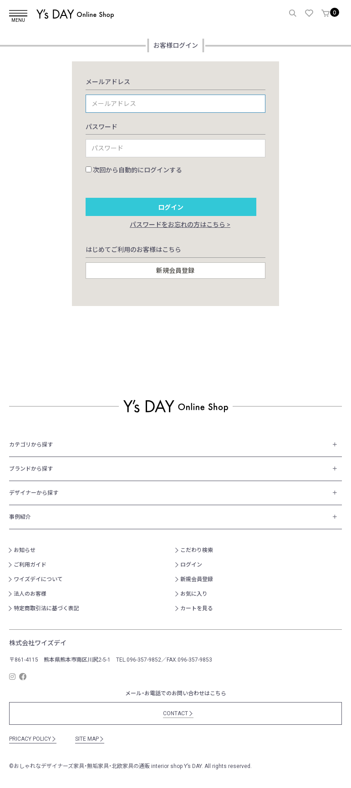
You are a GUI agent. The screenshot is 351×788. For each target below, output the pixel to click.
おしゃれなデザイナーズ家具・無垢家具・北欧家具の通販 (82, 766)
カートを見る (196, 608)
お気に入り (194, 594)
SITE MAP (89, 739)
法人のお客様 (30, 594)
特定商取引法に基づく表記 (46, 608)
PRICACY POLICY (32, 739)
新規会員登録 (196, 579)
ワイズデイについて (38, 579)
